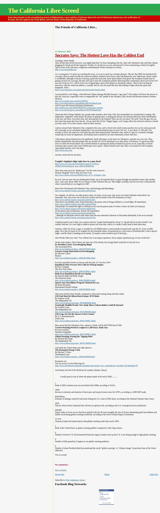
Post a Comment (60, 470)
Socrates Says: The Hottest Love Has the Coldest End (99, 55)
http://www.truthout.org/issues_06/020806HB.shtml (75, 303)
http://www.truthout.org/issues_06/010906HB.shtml (75, 312)
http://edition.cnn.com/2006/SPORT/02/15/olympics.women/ (79, 108)
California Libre (104, 494)
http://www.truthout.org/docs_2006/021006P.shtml (75, 357)
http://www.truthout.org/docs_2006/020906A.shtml (75, 271)
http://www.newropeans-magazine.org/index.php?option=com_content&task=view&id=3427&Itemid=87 (96, 366)
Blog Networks (103, 490)
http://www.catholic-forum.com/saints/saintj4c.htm (75, 200)
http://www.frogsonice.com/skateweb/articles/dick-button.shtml (80, 90)
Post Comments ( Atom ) (75, 480)
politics (108, 498)
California (102, 498)
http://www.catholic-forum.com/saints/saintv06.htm (75, 191)
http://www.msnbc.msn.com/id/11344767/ (71, 101)
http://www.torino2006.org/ (65, 70)
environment (103, 499)
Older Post (154, 474)
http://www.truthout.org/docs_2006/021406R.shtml (75, 258)
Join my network (106, 503)
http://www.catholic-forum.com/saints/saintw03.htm (75, 204)
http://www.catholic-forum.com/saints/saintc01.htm (75, 218)
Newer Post (59, 474)
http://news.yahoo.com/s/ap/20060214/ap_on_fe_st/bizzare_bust (80, 175)
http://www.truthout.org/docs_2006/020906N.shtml (75, 280)
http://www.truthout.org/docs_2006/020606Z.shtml (75, 289)
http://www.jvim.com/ (63, 150)
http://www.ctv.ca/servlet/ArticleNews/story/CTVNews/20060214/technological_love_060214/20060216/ (77, 165)
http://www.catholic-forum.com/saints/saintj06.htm (75, 213)
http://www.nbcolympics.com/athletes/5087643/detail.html (78, 103)
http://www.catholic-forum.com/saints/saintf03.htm (75, 209)
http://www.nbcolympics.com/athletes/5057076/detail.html (78, 110)
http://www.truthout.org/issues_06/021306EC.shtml (75, 321)
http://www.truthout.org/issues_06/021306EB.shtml (75, 343)
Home (106, 474)
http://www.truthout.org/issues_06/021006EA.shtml (75, 334)
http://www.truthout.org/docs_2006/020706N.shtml (75, 249)
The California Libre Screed (43, 10)
